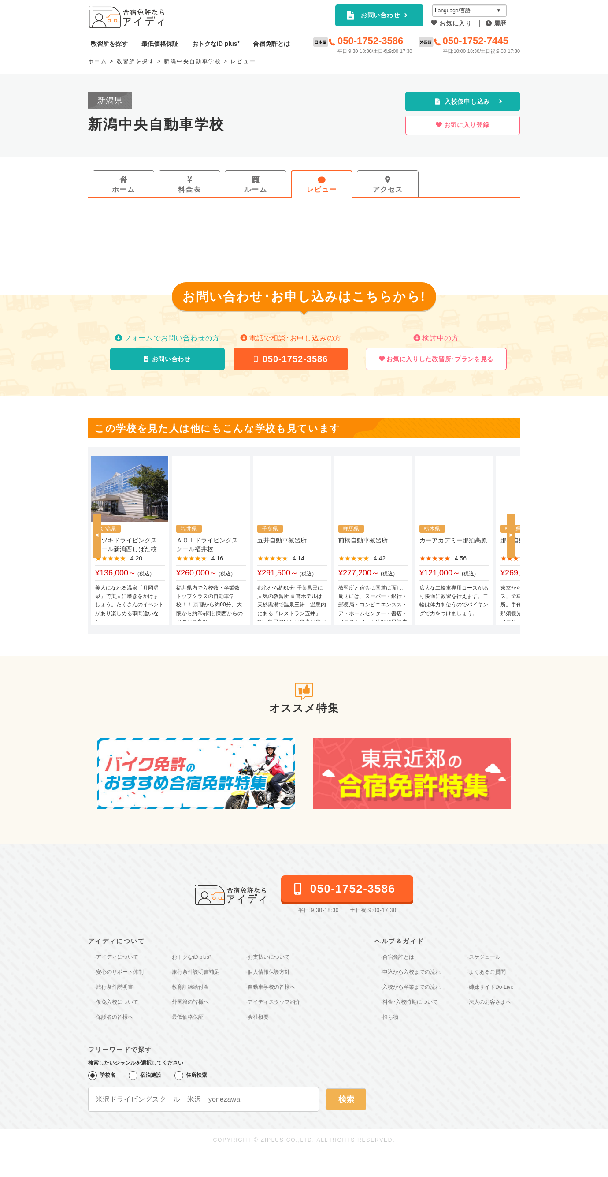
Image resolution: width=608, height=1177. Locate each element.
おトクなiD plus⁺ (216, 43)
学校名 (101, 1075)
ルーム (255, 189)
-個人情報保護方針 (268, 972)
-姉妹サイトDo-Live (490, 987)
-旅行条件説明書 (113, 987)
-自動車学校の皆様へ (270, 987)
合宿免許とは (271, 43)
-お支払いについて (268, 957)
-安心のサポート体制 (119, 972)
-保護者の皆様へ (113, 1017)
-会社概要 (257, 1017)
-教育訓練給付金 (189, 987)
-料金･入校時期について (409, 1002)
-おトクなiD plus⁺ (190, 957)
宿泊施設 (145, 1075)
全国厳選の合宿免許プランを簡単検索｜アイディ (127, 17)
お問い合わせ (380, 15)
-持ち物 (389, 1017)
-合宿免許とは (397, 957)
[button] (97, 536)
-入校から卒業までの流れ (411, 987)
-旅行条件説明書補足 (194, 972)
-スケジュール (483, 957)
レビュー (322, 189)
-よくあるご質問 (486, 972)
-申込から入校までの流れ (411, 972)
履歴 (500, 23)
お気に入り (455, 23)
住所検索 (190, 1075)
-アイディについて (116, 957)
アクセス (388, 189)
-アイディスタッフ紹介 (273, 1002)
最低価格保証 (159, 43)
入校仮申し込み (467, 101)
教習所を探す (109, 43)
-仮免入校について (116, 1002)
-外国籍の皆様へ (189, 1002)
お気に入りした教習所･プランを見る (439, 358)
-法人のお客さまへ (489, 1002)
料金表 (189, 189)
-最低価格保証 (187, 1017)
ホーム (123, 189)
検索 (346, 1099)
